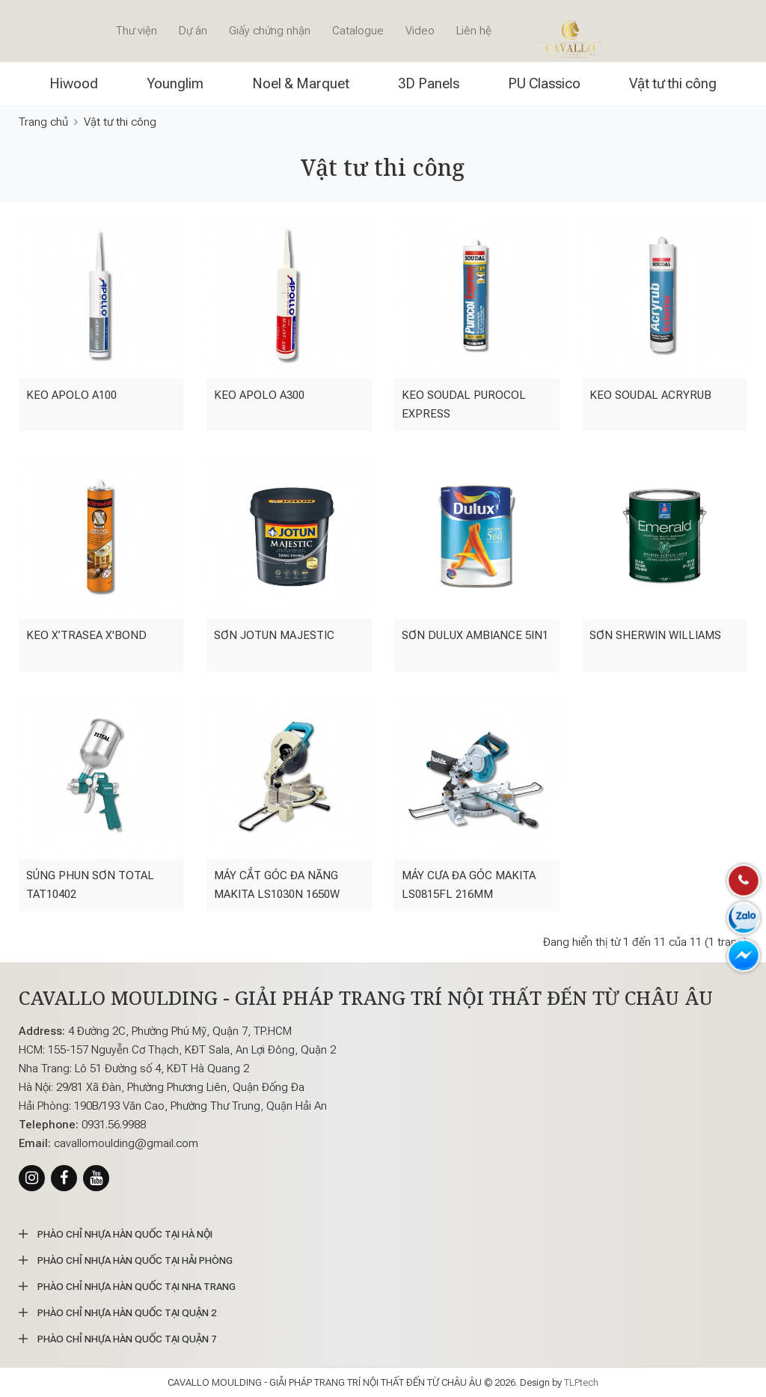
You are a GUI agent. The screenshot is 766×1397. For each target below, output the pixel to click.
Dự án (193, 30)
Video (420, 30)
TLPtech (581, 1382)
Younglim (175, 83)
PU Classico (544, 83)
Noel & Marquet (300, 83)
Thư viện (136, 30)
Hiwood (73, 83)
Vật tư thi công (673, 83)
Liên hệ (473, 30)
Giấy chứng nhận (269, 30)
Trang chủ (43, 122)
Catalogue (358, 30)
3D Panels (428, 83)
